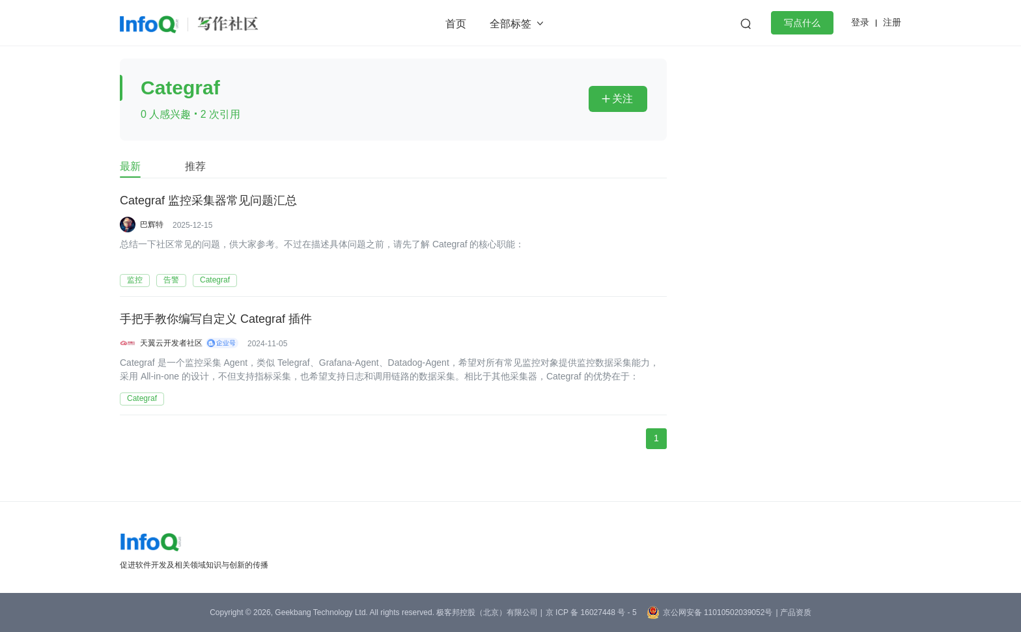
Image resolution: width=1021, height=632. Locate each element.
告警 (171, 279)
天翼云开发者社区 (171, 343)
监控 (135, 279)
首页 (455, 23)
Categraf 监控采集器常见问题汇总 (208, 201)
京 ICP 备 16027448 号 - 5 (591, 612)
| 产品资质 (793, 612)
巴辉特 (151, 224)
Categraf (215, 279)
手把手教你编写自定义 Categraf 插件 (216, 319)
